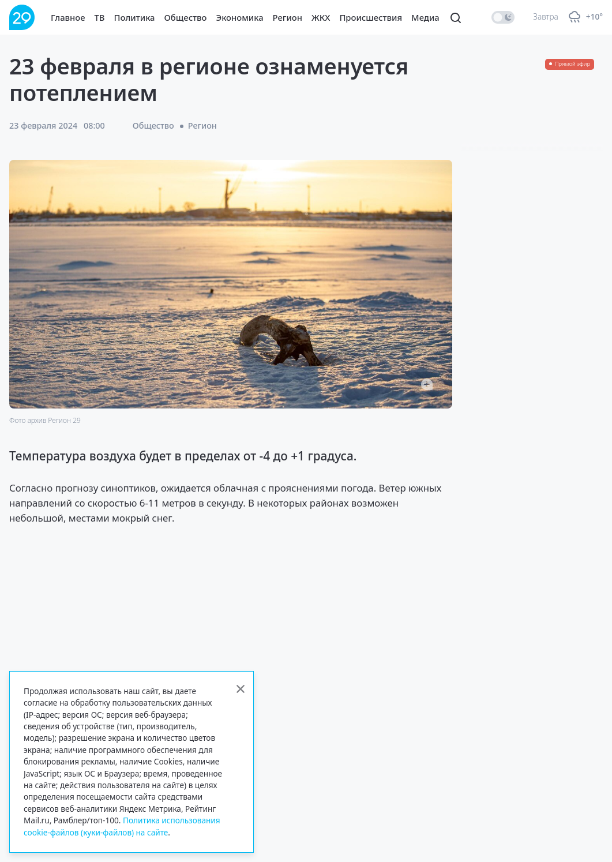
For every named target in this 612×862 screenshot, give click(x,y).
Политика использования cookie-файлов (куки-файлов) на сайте (122, 826)
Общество (185, 17)
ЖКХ (320, 17)
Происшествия (370, 17)
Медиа (425, 17)
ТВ (100, 17)
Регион (287, 17)
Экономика (240, 17)
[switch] (503, 17)
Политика (134, 17)
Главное (68, 17)
